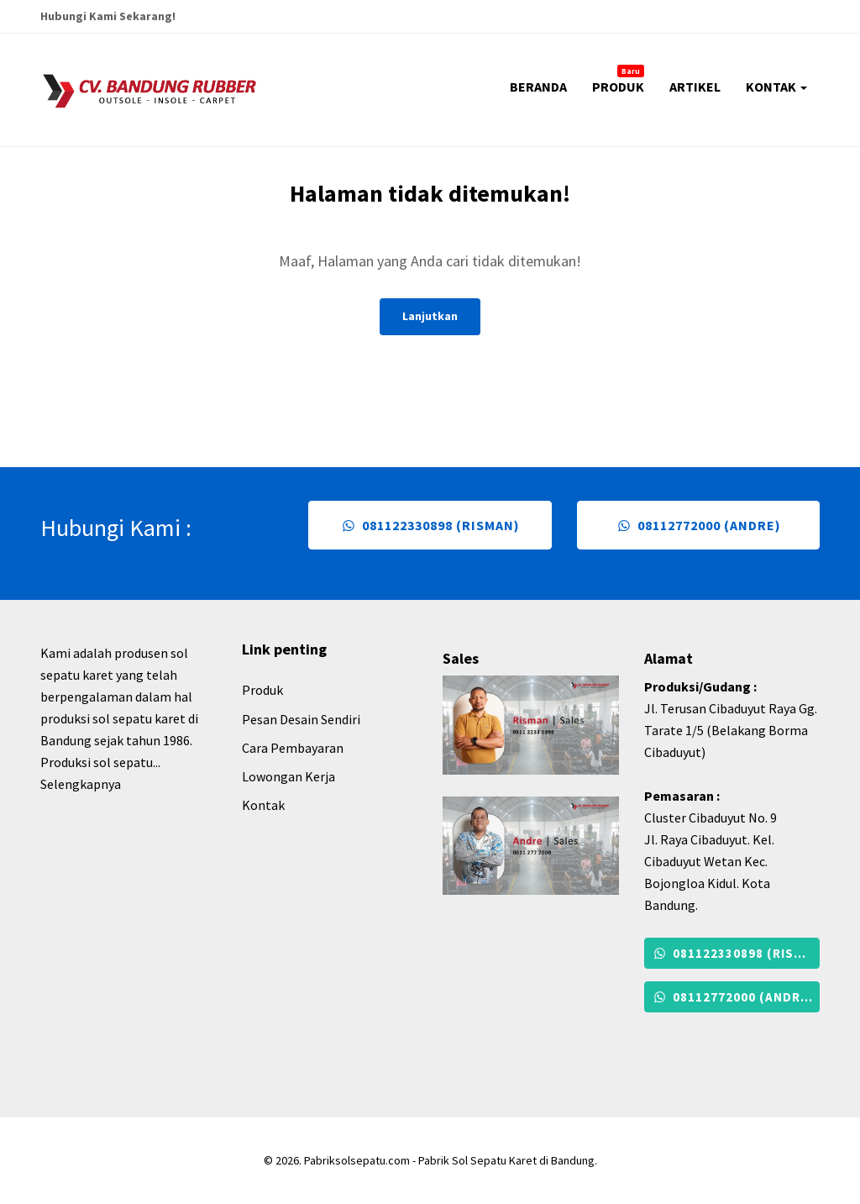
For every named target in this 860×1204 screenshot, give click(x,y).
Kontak (263, 805)
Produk (262, 689)
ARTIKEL (695, 86)
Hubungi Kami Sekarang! (108, 16)
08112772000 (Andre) (698, 525)
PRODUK (618, 80)
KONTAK (776, 86)
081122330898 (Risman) (430, 525)
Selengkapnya (80, 784)
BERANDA (538, 86)
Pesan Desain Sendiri (301, 719)
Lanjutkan (430, 315)
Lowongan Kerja (288, 776)
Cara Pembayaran (292, 747)
